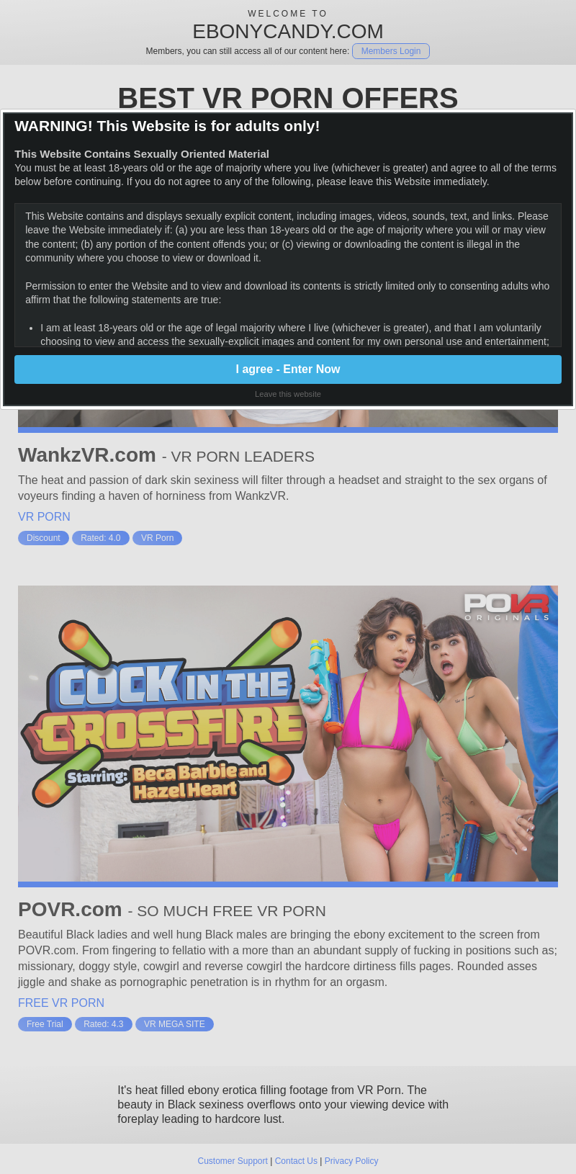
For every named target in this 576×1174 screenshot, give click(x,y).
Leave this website (288, 394)
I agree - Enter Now (288, 369)
